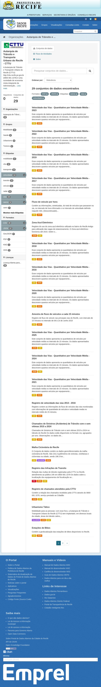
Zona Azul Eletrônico (42, 222)
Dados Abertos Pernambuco (55, 591)
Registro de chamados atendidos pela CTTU (54, 489)
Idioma (6, 656)
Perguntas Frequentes (17, 593)
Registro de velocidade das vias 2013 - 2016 (54, 403)
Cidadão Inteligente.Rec (54, 608)
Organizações (32, 25)
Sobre (94, 25)
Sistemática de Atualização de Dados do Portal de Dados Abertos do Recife (22, 577)
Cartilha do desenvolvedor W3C (57, 572)
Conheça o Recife (87, 15)
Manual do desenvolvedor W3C (57, 568)
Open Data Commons (17, 634)
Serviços (47, 15)
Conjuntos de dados (42, 48)
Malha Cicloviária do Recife (45, 447)
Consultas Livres (72, 25)
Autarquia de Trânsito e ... (41, 37)
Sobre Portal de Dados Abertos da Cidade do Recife (27, 638)
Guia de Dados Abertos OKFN (56, 575)
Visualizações (56, 25)
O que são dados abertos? (18, 618)
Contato (86, 25)
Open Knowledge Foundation (18, 645)
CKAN (7, 651)
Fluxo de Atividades (42, 54)
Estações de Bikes (41, 528)
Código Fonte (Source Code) (19, 599)
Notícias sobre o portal (17, 583)
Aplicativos (12, 586)
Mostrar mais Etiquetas (13, 213)
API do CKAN (11, 642)
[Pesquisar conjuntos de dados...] (59, 71)
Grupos (44, 25)
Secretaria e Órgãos (65, 15)
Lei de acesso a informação (19, 627)
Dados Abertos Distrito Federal (57, 601)
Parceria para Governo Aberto (20, 630)
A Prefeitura (33, 15)
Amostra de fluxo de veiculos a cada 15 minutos (56, 314)
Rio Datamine (50, 598)
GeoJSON (41, 460)
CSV (34, 123)
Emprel (36, 674)
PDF (34, 481)
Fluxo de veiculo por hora (44, 202)
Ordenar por (37, 80)
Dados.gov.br (49, 594)
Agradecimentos (14, 596)
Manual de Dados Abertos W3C (57, 565)
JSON (39, 123)
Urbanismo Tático (41, 507)
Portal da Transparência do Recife (58, 604)
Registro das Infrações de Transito (49, 468)
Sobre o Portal (14, 565)
